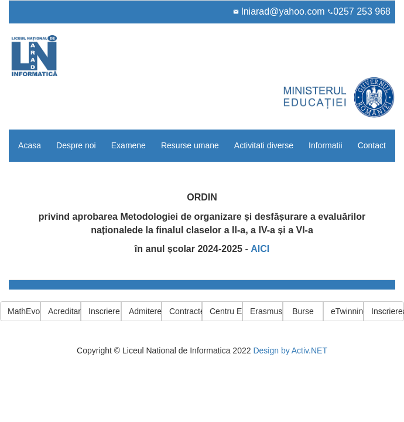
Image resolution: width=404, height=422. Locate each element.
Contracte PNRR (185, 311)
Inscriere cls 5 (104, 311)
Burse (303, 311)
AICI (260, 249)
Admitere (145, 311)
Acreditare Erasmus (64, 311)
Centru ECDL (226, 311)
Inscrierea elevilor (387, 311)
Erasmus (266, 311)
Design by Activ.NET (290, 350)
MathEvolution (24, 311)
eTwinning (347, 311)
